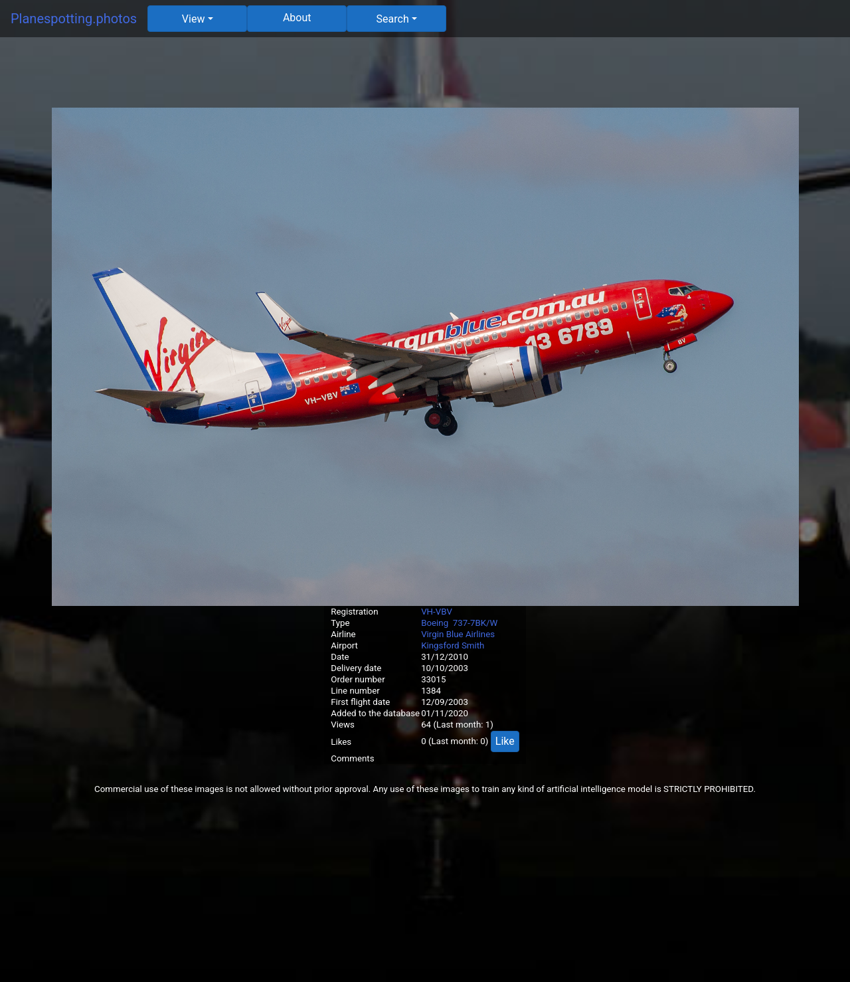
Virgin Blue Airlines (458, 634)
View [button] (193, 19)
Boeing (434, 623)
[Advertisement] (425, 78)
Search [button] (393, 19)
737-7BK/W (475, 623)
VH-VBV (436, 612)
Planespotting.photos (74, 19)
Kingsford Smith (452, 645)
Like (505, 741)
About (297, 17)
